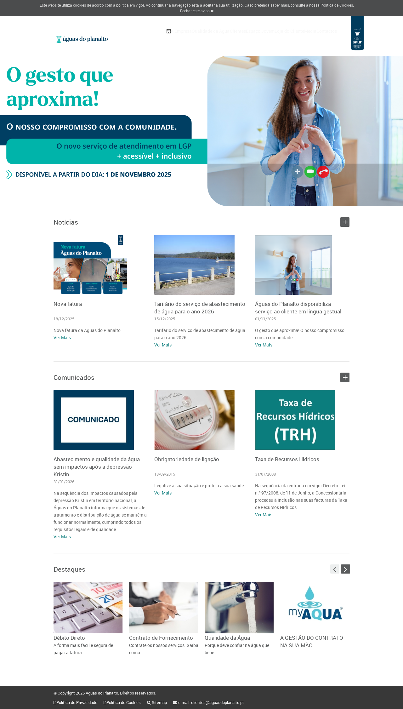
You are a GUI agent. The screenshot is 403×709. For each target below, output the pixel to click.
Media (301, 38)
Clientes (210, 38)
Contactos (323, 38)
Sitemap (159, 702)
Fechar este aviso (196, 10)
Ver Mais (62, 337)
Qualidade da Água (176, 38)
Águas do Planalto (102, 693)
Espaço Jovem (238, 38)
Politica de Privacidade (76, 702)
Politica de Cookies (337, 5)
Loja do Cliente (273, 38)
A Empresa (140, 38)
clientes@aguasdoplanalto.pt (217, 702)
